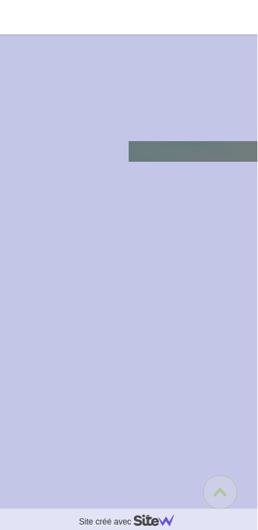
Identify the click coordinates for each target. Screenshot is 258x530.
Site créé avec (132, 522)
